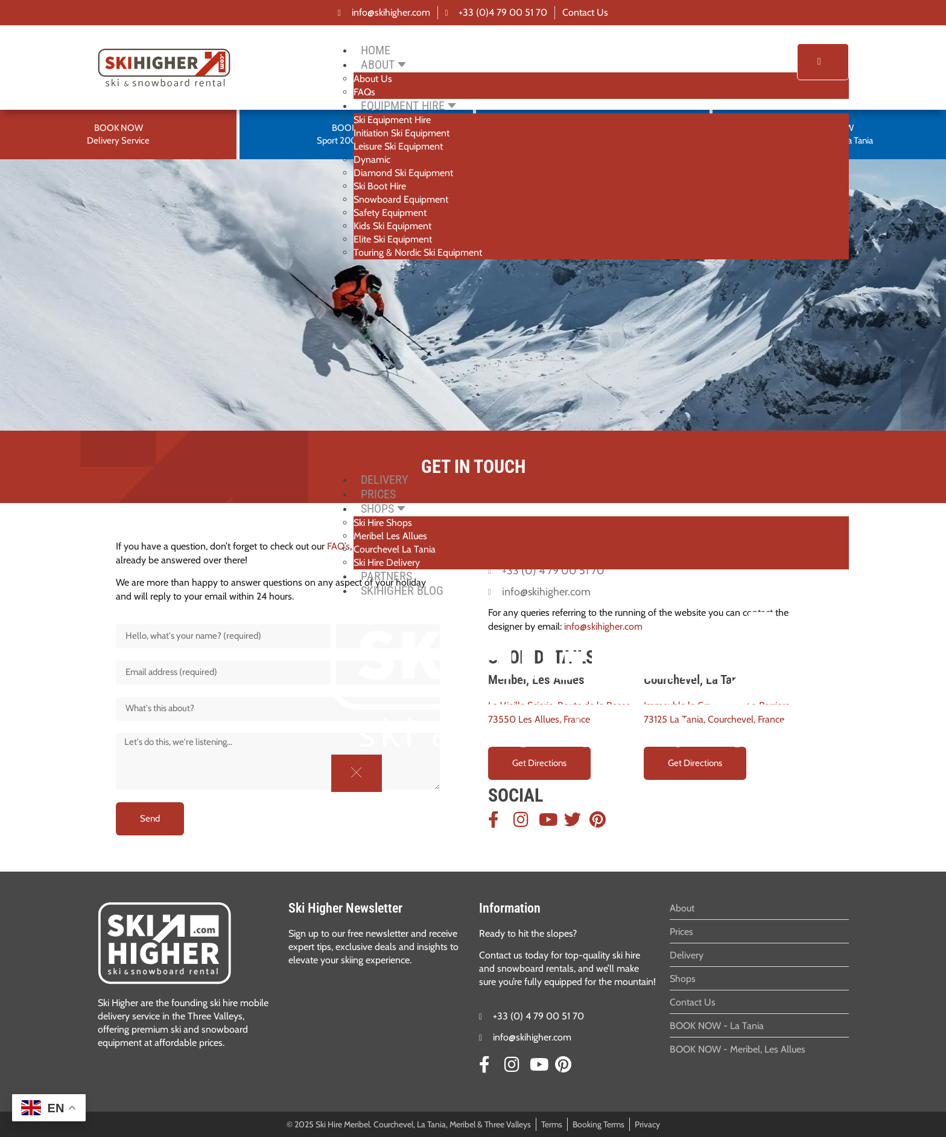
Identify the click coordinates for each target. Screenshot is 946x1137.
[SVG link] (165, 943)
